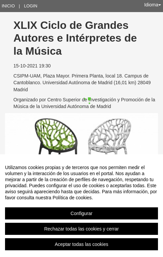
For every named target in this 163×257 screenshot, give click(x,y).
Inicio (8, 5)
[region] (81, 205)
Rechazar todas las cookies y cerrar (81, 229)
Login (30, 5)
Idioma (152, 4)
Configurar (81, 213)
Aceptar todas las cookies (81, 244)
